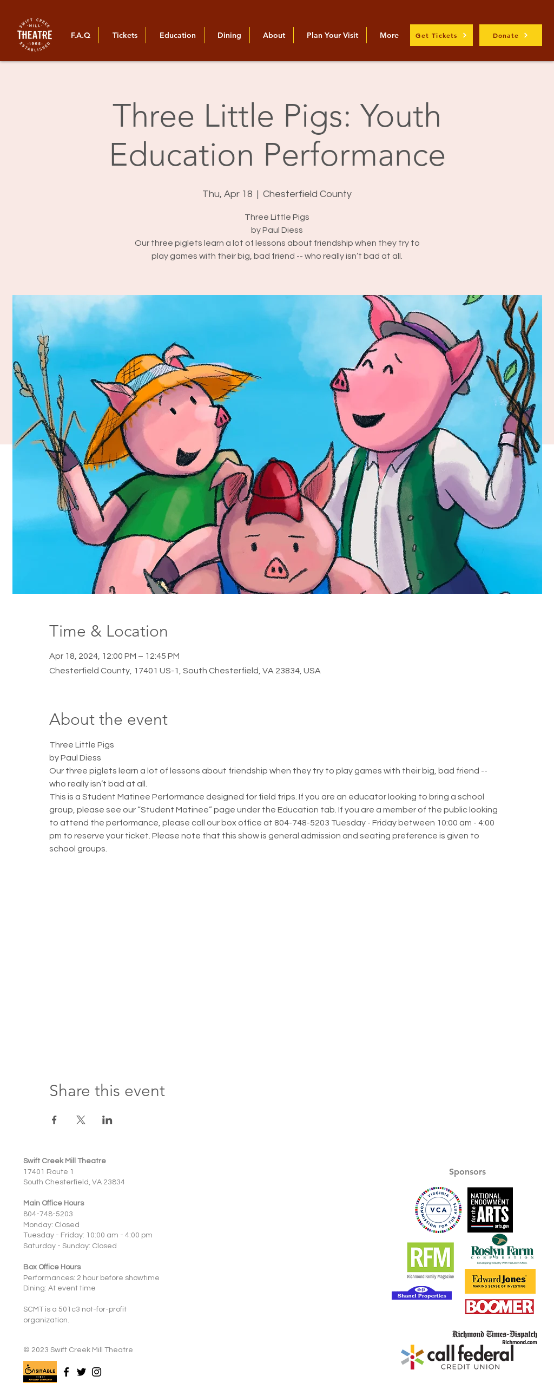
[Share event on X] (81, 1120)
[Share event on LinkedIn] (107, 1120)
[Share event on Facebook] (54, 1120)
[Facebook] (66, 1372)
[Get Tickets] (441, 35)
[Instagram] (96, 1372)
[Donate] (510, 35)
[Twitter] (81, 1372)
